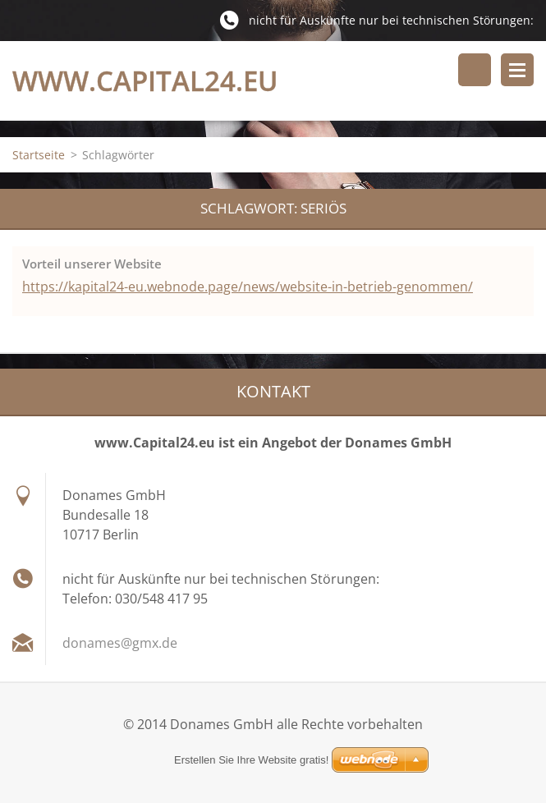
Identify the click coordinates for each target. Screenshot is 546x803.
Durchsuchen (474, 69)
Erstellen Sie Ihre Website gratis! (251, 760)
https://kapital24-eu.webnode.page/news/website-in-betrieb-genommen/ (247, 287)
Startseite (38, 155)
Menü (517, 69)
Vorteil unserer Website (92, 263)
